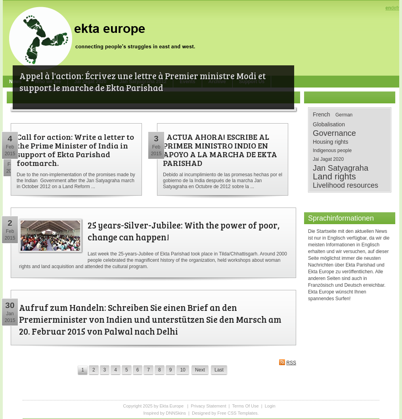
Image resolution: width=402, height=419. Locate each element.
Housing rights (330, 141)
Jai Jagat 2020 (328, 159)
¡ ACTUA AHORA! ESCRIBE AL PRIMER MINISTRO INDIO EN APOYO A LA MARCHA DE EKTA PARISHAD (220, 149)
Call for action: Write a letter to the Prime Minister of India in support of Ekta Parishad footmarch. (75, 149)
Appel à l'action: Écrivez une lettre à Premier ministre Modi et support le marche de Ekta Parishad (142, 81)
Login (270, 406)
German (343, 114)
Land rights (334, 176)
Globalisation (329, 124)
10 (182, 370)
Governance (334, 133)
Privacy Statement (208, 406)
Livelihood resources (345, 185)
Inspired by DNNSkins (164, 413)
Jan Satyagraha (340, 168)
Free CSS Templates (237, 413)
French (321, 114)
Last (219, 370)
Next (200, 370)
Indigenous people (332, 150)
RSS (287, 362)
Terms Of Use (245, 406)
